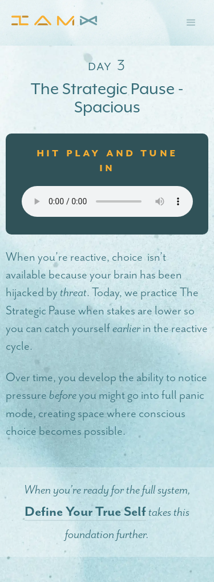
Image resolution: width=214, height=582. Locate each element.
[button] (191, 23)
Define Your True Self (85, 511)
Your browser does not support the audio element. (107, 201)
